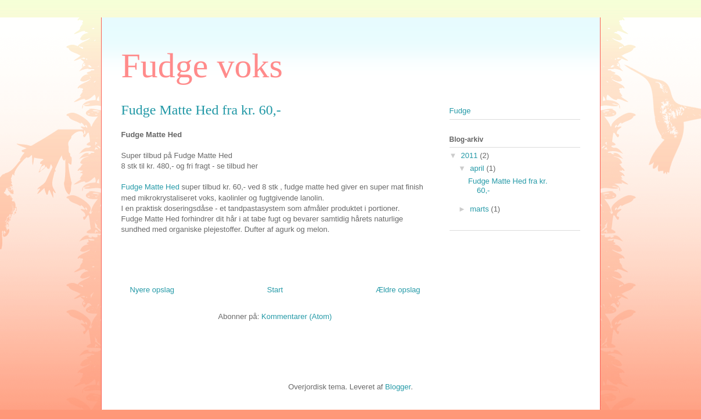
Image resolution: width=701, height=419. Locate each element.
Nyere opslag (152, 289)
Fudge (460, 110)
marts (480, 209)
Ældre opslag (398, 289)
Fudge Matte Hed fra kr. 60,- (201, 109)
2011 (470, 155)
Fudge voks (202, 65)
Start (275, 289)
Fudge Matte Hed (150, 186)
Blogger (398, 386)
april (478, 168)
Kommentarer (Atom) (296, 316)
